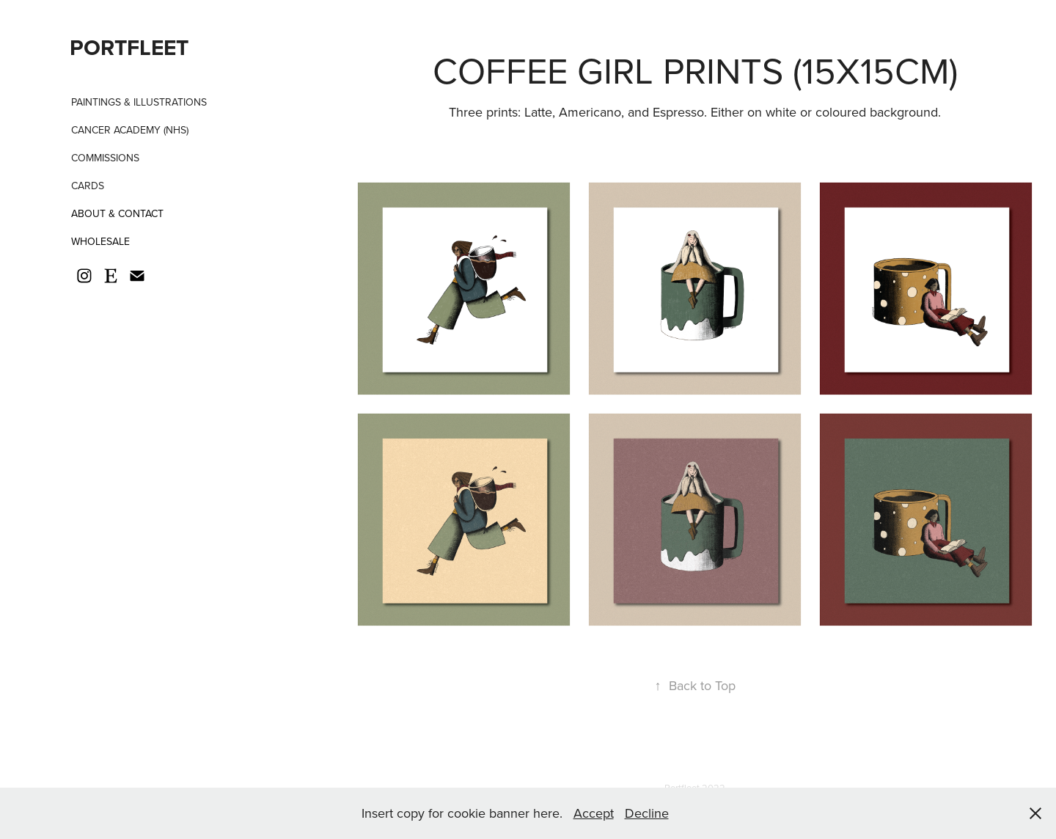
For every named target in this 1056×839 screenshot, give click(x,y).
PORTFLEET (129, 47)
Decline (647, 813)
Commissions (105, 157)
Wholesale (100, 241)
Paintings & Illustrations (139, 102)
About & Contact (117, 213)
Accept (593, 813)
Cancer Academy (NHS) (129, 129)
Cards (87, 185)
